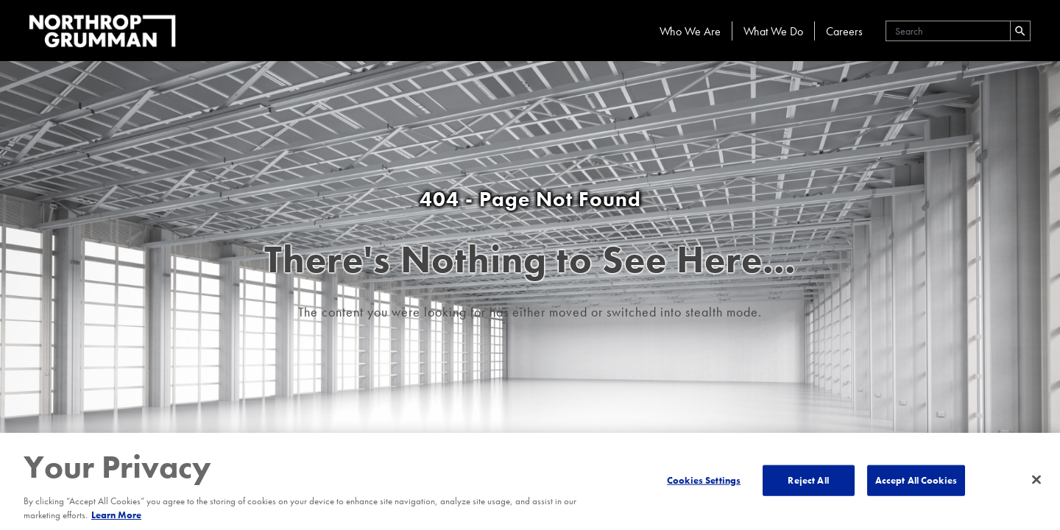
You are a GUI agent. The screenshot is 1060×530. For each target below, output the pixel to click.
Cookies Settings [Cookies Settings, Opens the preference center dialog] (704, 480)
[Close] (1036, 480)
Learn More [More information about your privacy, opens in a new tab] (116, 515)
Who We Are (690, 31)
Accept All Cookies (916, 480)
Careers (844, 31)
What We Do (773, 31)
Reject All (808, 480)
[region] (530, 481)
